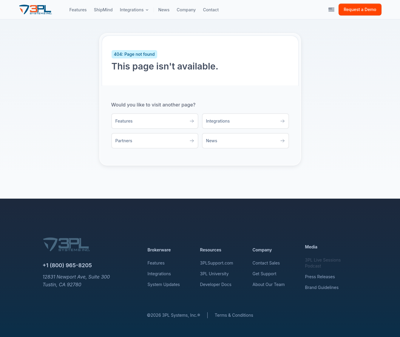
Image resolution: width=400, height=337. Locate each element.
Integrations (159, 273)
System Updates (164, 284)
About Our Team (269, 284)
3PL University (214, 273)
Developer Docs (215, 284)
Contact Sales (266, 262)
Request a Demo (360, 9)
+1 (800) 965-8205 (67, 265)
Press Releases (320, 276)
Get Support (265, 273)
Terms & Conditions (234, 315)
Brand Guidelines (322, 287)
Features (156, 262)
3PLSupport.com (216, 262)
